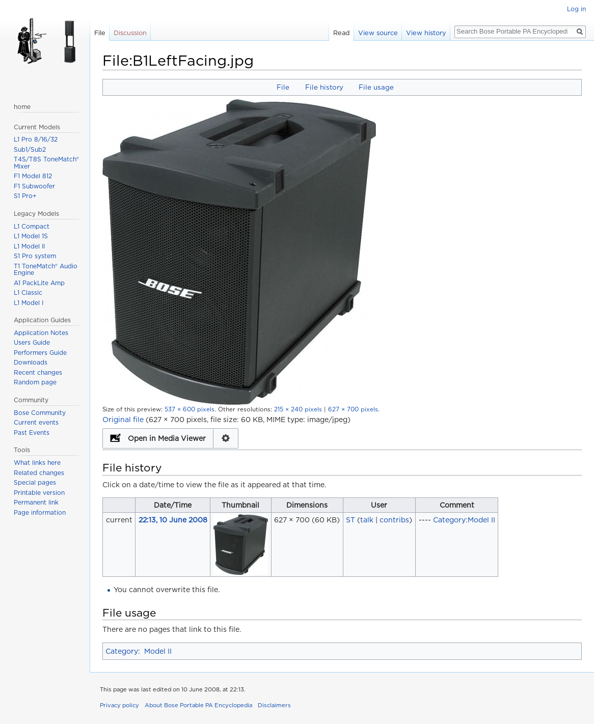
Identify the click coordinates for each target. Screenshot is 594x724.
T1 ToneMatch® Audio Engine (45, 269)
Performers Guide (40, 352)
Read (341, 33)
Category (121, 651)
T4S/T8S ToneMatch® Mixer (46, 162)
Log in (576, 9)
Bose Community (40, 412)
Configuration (225, 438)
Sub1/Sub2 (30, 149)
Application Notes (41, 333)
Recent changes (38, 372)
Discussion (130, 33)
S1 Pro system (35, 256)
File (283, 87)
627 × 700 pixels (353, 409)
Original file (123, 419)
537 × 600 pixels (189, 409)
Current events (36, 422)
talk (366, 520)
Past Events (31, 432)
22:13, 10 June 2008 (173, 520)
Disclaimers (274, 705)
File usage (376, 87)
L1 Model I (28, 303)
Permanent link (36, 502)
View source (378, 33)
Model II (158, 651)
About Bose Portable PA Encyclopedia (198, 705)
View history (426, 33)
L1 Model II (29, 246)
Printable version (39, 492)
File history (324, 87)
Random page (35, 382)
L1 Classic (28, 292)
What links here (37, 462)
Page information (40, 512)
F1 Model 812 (33, 176)
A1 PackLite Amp (39, 283)
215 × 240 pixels (298, 409)
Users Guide (32, 342)
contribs (394, 520)
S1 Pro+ (25, 196)
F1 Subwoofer (34, 186)
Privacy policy (119, 705)
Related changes (39, 473)
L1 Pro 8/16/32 (36, 139)
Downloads (30, 362)
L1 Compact (31, 226)
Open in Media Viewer (167, 438)
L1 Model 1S (31, 236)
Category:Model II (464, 520)
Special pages (35, 482)
